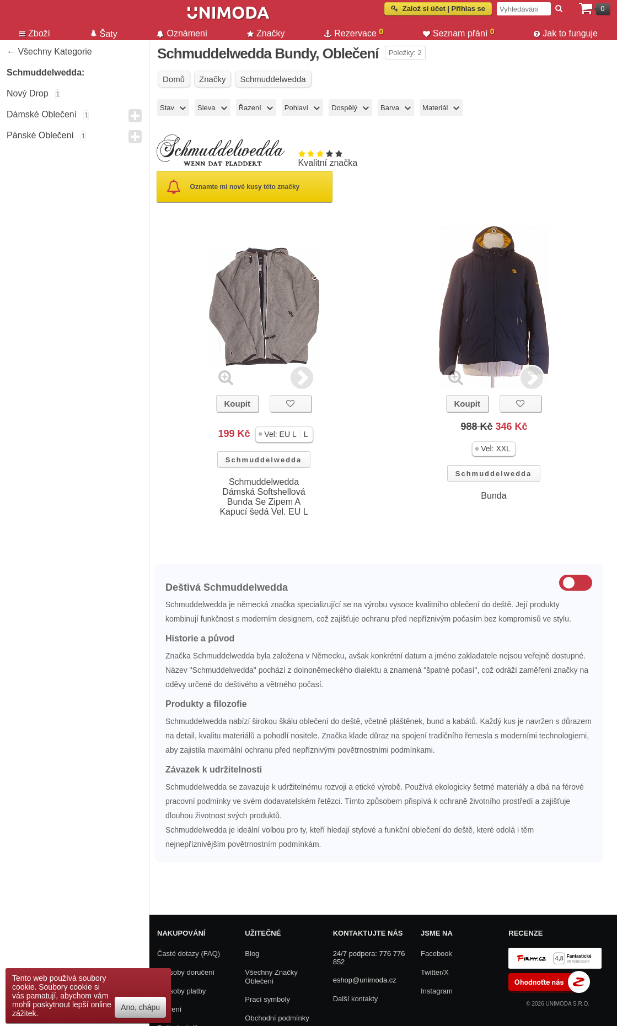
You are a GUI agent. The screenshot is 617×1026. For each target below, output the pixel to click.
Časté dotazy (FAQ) (188, 953)
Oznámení (182, 33)
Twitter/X (435, 972)
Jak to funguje (566, 33)
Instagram (437, 991)
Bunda (493, 495)
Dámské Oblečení (42, 114)
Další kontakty (355, 999)
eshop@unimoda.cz (364, 980)
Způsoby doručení (185, 972)
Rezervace (353, 32)
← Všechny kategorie (49, 51)
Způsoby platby (181, 991)
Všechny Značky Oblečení (271, 976)
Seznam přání (459, 32)
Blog (252, 953)
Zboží (34, 33)
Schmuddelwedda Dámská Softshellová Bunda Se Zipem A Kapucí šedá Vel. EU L (263, 496)
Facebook (436, 953)
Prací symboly (267, 999)
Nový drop (28, 93)
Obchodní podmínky (277, 1018)
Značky (266, 33)
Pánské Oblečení (40, 135)
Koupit (237, 403)
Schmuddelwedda (264, 460)
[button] (284, 434)
